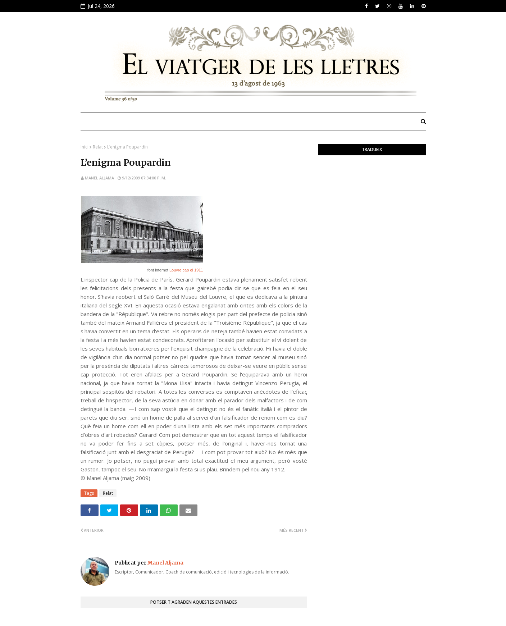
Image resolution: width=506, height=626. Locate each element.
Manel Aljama (99, 178)
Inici (84, 147)
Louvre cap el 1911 (186, 270)
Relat (98, 147)
